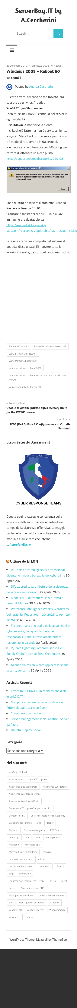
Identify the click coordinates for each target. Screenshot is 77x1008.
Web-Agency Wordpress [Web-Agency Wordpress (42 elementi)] (32, 902)
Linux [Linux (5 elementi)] (37, 837)
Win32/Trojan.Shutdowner (23, 361)
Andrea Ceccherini (41, 86)
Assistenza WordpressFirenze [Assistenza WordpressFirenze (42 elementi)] (25, 794)
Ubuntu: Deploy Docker (26, 730)
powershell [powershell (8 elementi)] (25, 873)
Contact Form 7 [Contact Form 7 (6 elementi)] (17, 815)
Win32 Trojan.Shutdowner (23, 353)
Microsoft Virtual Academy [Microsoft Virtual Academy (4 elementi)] (23, 852)
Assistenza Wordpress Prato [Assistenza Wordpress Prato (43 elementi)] (24, 801)
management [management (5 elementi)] (53, 837)
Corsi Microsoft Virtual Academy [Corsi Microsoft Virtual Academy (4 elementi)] (48, 815)
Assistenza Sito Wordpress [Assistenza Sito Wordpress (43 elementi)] (23, 786)
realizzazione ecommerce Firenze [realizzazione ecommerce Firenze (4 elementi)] (27, 881)
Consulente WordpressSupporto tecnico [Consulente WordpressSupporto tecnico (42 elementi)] (30, 808)
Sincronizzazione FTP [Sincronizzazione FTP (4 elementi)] (32, 888)
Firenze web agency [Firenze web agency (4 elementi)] (34, 830)
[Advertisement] (35, 301)
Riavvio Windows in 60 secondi (50, 346)
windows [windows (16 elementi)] (54, 902)
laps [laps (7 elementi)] (27, 837)
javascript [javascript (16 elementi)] (14, 837)
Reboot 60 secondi (19, 346)
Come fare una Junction (27, 713)
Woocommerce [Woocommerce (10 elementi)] (57, 910)
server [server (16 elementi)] (12, 888)
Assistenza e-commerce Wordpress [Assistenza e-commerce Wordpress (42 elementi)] (28, 779)
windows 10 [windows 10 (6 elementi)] (15, 910)
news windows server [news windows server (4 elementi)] (20, 859)
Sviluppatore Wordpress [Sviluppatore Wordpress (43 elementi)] (22, 895)
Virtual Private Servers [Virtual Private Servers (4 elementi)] (52, 895)
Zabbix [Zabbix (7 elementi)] (29, 917)
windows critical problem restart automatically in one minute (37, 377)
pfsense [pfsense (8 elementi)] (60, 866)
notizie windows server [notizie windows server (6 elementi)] (21, 866)
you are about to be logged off (25, 387)
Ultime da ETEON (24, 561)
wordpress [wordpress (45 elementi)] (14, 917)
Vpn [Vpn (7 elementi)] (11, 902)
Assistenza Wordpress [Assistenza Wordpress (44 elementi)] (55, 786)
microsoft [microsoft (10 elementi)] (14, 844)
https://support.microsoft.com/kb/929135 (35, 158)
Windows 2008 (40, 66)
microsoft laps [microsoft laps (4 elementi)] (32, 844)
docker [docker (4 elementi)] (50, 823)
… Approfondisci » (18, 544)
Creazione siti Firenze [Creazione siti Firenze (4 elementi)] (20, 823)
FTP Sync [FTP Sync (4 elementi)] (55, 830)
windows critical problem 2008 (25, 368)
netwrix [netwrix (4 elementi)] (47, 852)
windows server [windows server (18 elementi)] (35, 910)
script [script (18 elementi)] (64, 881)
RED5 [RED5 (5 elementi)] (53, 881)
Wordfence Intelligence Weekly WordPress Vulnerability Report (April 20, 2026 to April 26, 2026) (38, 614)
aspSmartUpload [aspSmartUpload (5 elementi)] (18, 772)
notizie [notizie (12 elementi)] (41, 859)
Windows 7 (57, 66)
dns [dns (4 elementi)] (39, 823)
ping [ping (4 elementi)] (11, 873)
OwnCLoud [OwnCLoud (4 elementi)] (44, 866)
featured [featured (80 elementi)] (13, 830)
